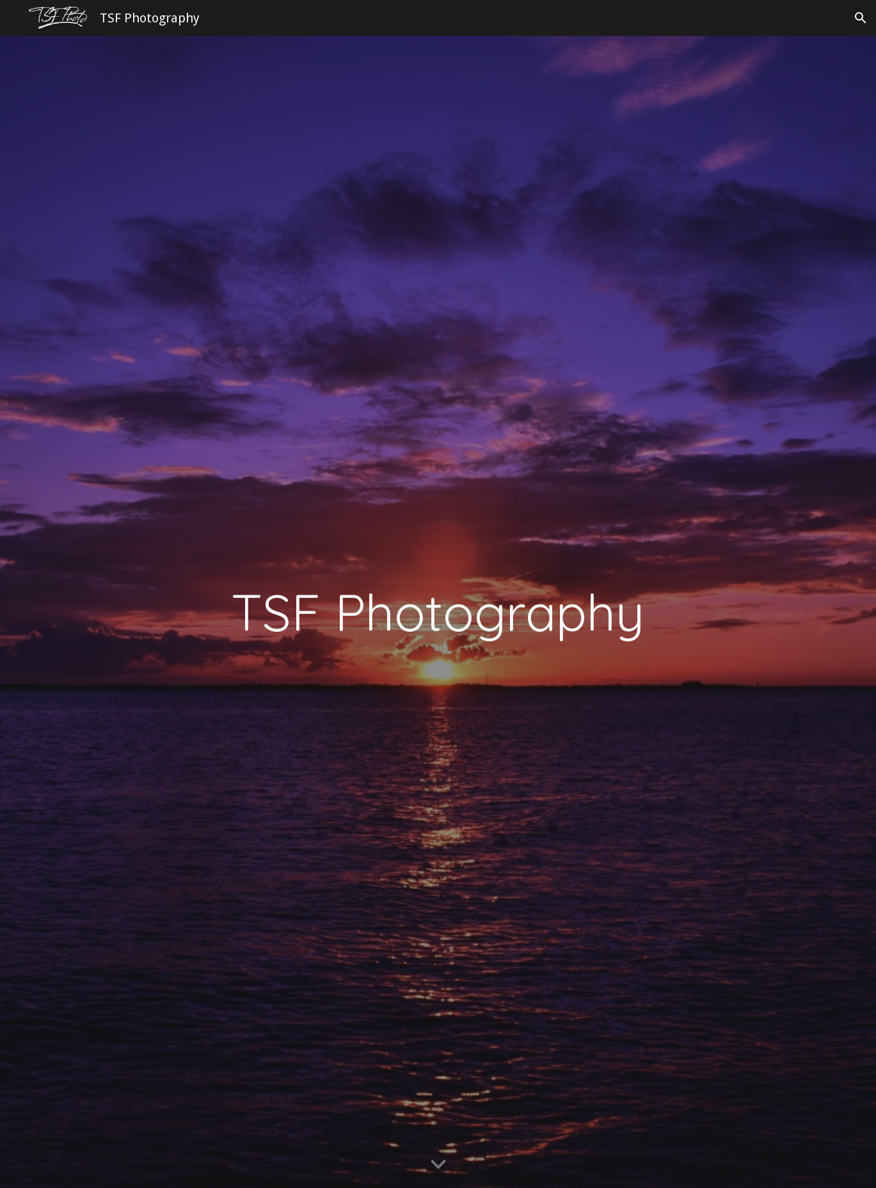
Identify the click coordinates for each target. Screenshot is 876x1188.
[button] (860, 18)
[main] (438, 612)
